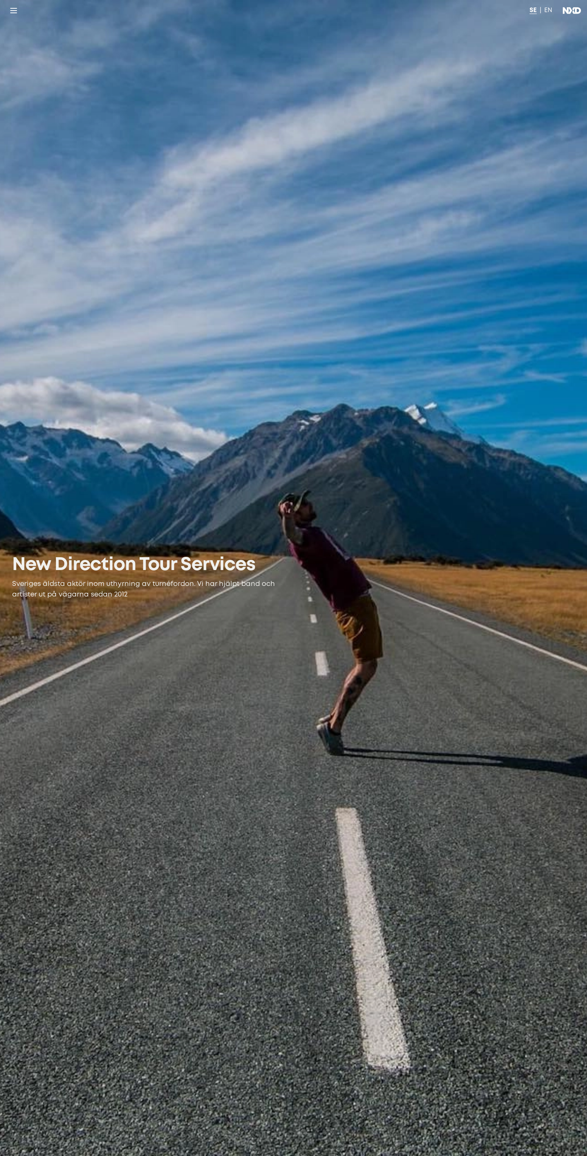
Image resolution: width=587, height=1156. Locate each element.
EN (548, 10)
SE (533, 10)
